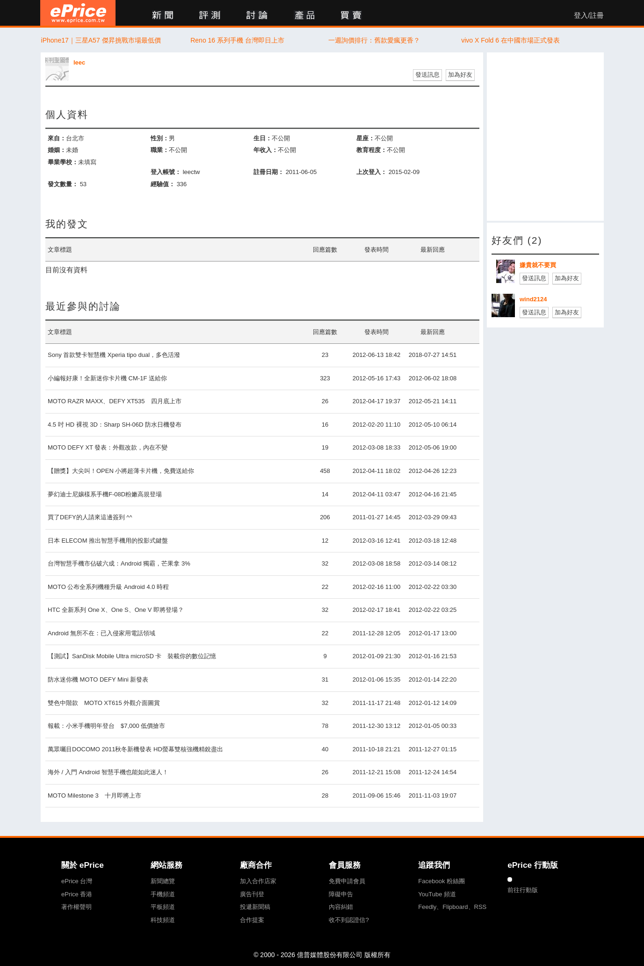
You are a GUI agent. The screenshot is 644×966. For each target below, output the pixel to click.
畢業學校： (63, 162)
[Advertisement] (545, 136)
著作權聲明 (76, 906)
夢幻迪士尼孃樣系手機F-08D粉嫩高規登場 (105, 494)
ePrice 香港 (76, 894)
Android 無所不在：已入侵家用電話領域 (101, 633)
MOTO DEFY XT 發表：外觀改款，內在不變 (107, 447)
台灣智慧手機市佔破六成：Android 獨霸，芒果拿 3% (119, 563)
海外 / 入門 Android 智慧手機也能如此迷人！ (108, 772)
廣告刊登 (252, 894)
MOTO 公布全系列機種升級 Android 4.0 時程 (108, 586)
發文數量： (63, 184)
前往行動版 (522, 889)
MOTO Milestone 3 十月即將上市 (94, 795)
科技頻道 (163, 919)
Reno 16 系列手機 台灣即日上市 (237, 40)
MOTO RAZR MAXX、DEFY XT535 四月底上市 (114, 401)
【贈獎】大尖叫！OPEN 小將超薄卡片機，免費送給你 (121, 470)
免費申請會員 (347, 881)
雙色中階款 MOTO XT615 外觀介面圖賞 (104, 702)
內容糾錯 (341, 906)
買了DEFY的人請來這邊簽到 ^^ (90, 517)
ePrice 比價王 (78, 13)
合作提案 (252, 919)
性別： (160, 138)
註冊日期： (268, 171)
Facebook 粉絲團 (441, 881)
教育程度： (371, 149)
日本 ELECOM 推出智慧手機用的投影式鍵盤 (108, 540)
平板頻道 (163, 906)
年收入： (265, 149)
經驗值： (163, 184)
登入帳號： (166, 171)
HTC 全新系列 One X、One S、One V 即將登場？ (116, 609)
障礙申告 (341, 894)
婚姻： (57, 149)
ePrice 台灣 (76, 881)
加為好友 (460, 74)
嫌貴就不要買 (538, 265)
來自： (57, 138)
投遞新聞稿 (255, 906)
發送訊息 (427, 74)
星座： (365, 138)
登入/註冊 (589, 15)
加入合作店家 (258, 881)
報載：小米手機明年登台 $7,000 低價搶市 (106, 725)
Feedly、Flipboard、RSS (452, 906)
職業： (160, 149)
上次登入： (371, 171)
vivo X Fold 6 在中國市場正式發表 (510, 40)
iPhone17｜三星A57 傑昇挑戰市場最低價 (101, 40)
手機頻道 (163, 894)
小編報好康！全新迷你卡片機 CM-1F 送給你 (107, 378)
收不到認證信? (349, 919)
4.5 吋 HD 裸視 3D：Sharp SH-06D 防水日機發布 (114, 424)
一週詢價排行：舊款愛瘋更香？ (374, 40)
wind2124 (533, 299)
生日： (262, 138)
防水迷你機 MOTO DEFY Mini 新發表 (98, 679)
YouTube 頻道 (437, 894)
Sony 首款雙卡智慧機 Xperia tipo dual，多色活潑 (114, 354)
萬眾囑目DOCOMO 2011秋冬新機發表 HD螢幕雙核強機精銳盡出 (135, 749)
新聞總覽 (163, 881)
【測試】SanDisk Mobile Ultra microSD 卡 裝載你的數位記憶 (132, 656)
